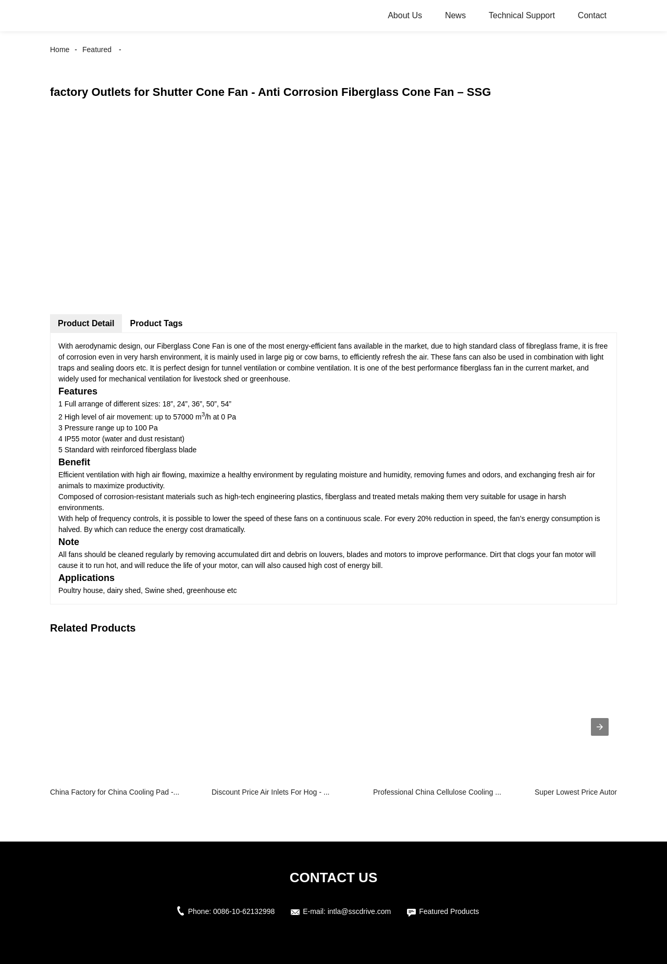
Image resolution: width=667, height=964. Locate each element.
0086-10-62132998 (244, 911)
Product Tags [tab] (156, 323)
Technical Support (522, 15)
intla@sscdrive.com (359, 911)
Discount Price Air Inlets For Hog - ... (270, 792)
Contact (592, 15)
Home (59, 49)
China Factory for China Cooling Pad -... (114, 792)
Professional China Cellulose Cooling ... (437, 792)
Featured (97, 49)
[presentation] (600, 727)
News (455, 15)
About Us (405, 15)
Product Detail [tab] (86, 323)
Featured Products (449, 911)
